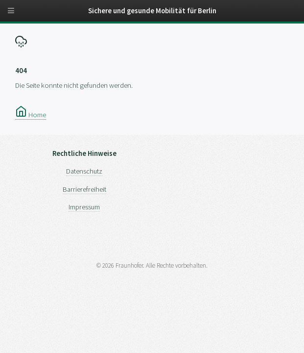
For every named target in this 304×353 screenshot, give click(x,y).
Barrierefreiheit (84, 189)
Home (30, 114)
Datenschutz (84, 171)
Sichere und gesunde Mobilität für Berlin (152, 10)
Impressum (84, 206)
